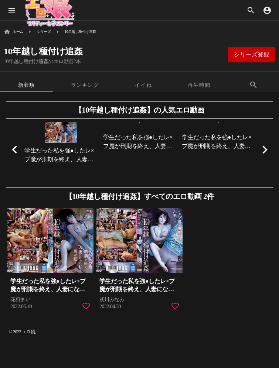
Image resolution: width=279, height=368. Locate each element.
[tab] (26, 85)
